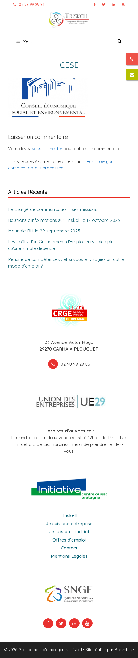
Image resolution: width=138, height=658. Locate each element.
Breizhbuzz (124, 649)
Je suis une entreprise (69, 523)
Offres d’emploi (69, 540)
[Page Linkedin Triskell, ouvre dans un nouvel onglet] (113, 4)
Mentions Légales (69, 556)
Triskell (69, 515)
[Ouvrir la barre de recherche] (119, 41)
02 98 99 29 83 (28, 4)
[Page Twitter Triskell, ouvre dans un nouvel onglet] (103, 4)
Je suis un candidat (69, 531)
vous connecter (47, 148)
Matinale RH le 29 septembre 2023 (44, 231)
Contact (69, 548)
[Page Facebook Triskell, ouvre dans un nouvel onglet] (94, 4)
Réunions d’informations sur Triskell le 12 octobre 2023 (64, 220)
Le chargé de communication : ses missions (52, 209)
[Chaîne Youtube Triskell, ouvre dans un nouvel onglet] (123, 4)
